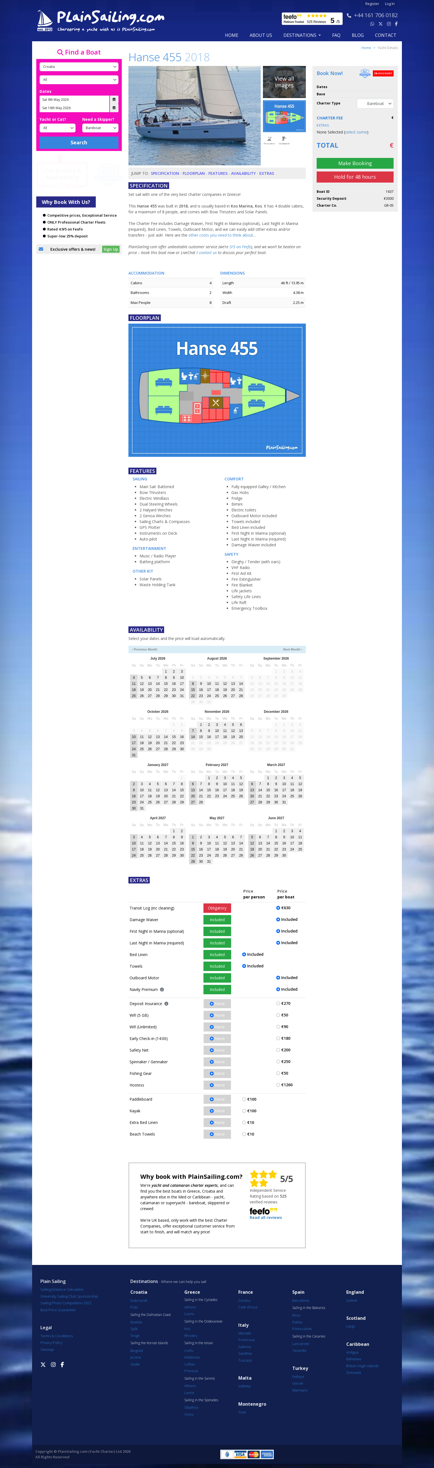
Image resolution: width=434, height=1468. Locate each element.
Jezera (135, 1357)
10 (182, 678)
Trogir (135, 1335)
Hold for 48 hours (355, 176)
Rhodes (190, 1335)
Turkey (300, 1368)
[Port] (79, 79)
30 (173, 696)
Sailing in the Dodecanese (203, 1321)
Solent (351, 1300)
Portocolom (302, 1328)
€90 (284, 1026)
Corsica (244, 1300)
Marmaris (300, 1390)
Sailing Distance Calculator (62, 1289)
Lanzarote (300, 1343)
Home (231, 35)
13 (150, 684)
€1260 (287, 1084)
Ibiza (296, 1315)
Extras (266, 173)
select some (356, 132)
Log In (390, 3)
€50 (284, 1015)
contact (385, 35)
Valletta (244, 1386)
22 (166, 690)
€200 (285, 1049)
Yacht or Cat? (53, 119)
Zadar (135, 1364)
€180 (285, 1038)
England (355, 1292)
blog (358, 35)
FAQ (336, 35)
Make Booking (355, 163)
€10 (250, 1122)
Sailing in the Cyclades (200, 1300)
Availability (243, 173)
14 (158, 684)
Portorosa (246, 1339)
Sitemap (47, 1349)
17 (182, 684)
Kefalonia (192, 1357)
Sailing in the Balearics (308, 1308)
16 (173, 684)
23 (173, 690)
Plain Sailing (53, 1281)
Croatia (138, 1292)
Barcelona (300, 1300)
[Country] (79, 66)
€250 (285, 1061)
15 (166, 684)
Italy (243, 1325)
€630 (285, 907)
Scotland (356, 1318)
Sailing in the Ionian (198, 1343)
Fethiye (298, 1376)
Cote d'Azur (248, 1307)
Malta (245, 1378)
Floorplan (194, 173)
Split (134, 1328)
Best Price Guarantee (58, 1309)
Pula (134, 1307)
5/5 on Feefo (240, 246)
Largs (350, 1326)
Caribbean (357, 1344)
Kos (187, 1328)
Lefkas (189, 1364)
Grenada (353, 1372)
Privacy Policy (51, 1342)
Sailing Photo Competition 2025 (65, 1302)
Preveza (191, 1370)
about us (261, 35)
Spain (298, 1292)
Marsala (244, 1333)
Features (218, 173)
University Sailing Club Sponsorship (69, 1296)
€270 (285, 1003)
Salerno (244, 1346)
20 (150, 690)
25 (134, 696)
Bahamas (353, 1358)
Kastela (136, 1322)
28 (158, 696)
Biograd (136, 1350)
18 (134, 690)
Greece (192, 1292)
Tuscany (245, 1360)
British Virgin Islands (362, 1365)
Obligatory (217, 908)
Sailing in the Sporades (201, 1400)
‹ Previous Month (144, 649)
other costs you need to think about (220, 235)
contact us (208, 252)
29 (166, 696)
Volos (188, 1414)
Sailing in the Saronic (199, 1378)
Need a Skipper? (98, 119)
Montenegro (252, 1404)
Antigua (352, 1352)
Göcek (297, 1383)
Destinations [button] (300, 35)
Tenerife (299, 1350)
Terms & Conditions (56, 1335)
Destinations (144, 1281)
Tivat (242, 1412)
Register (372, 3)
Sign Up (111, 249)
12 (142, 684)
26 (142, 696)
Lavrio (189, 1313)
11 (134, 684)
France (245, 1292)
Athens (190, 1307)
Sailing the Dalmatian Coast (150, 1315)
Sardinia (245, 1353)
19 (142, 690)
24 (182, 690)
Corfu (188, 1350)
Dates (45, 91)
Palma (297, 1322)
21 (158, 690)
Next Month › (292, 649)
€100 (251, 1099)
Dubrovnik (138, 1300)
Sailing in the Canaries (308, 1336)
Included (217, 919)
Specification (165, 173)
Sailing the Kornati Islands (149, 1343)
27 (150, 696)
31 (182, 696)
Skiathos (191, 1407)
